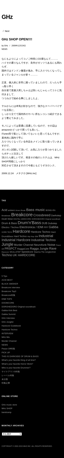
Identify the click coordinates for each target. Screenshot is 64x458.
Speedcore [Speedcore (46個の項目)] (27, 251)
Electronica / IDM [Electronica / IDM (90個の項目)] (31, 227)
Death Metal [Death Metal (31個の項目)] (7, 219)
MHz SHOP (7, 408)
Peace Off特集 (8, 348)
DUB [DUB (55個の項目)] (44, 223)
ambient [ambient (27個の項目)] (11, 210)
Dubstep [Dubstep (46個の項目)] (52, 223)
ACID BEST (7, 280)
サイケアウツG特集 (11, 371)
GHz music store (9, 405)
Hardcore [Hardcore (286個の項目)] (21, 231)
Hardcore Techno (9, 329)
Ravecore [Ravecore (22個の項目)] (5, 252)
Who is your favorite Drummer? (16, 368)
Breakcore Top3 (9, 291)
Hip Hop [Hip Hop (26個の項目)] (30, 236)
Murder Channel (9, 341)
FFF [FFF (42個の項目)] (46, 227)
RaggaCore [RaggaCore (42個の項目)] (23, 249)
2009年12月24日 (19, 46)
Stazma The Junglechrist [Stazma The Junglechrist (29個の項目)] (45, 252)
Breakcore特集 (8, 295)
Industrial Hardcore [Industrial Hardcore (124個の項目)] (16, 240)
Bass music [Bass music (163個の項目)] (35, 210)
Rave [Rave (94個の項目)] (52, 248)
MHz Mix (6, 337)
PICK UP (6, 352)
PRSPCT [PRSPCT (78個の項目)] (10, 248)
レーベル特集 (8, 375)
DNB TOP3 (7, 299)
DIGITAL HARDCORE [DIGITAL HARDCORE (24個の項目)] (22, 219)
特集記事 (6, 383)
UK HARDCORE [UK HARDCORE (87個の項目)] (24, 255)
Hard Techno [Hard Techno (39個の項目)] (20, 236)
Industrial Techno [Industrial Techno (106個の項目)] (43, 240)
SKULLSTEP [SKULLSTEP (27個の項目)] (15, 252)
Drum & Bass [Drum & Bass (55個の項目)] (9, 223)
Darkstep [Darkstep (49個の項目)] (56, 215)
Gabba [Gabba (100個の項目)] (53, 227)
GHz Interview (8, 318)
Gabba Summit (9, 314)
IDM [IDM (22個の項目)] (36, 236)
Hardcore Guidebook (11, 326)
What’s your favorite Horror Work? (17, 364)
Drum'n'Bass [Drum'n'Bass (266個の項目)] (29, 222)
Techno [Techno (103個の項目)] (7, 255)
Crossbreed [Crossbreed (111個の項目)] (41, 215)
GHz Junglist (7, 322)
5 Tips (4, 276)
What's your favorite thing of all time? (19, 360)
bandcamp (6, 412)
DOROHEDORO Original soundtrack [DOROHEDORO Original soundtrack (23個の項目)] (46, 219)
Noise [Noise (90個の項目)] (51, 244)
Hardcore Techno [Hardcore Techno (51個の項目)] (40, 232)
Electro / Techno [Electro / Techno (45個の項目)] (10, 227)
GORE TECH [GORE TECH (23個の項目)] (7, 232)
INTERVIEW (7, 333)
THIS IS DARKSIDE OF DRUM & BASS (20, 356)
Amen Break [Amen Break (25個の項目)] (20, 210)
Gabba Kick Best (9, 310)
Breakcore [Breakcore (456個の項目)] (22, 214)
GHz (7, 17)
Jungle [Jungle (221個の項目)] (7, 244)
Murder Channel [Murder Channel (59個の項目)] (23, 244)
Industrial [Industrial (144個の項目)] (46, 236)
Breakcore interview (11, 287)
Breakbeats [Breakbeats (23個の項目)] (6, 216)
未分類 (5, 379)
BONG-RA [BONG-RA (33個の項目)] (50, 210)
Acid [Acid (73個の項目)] (4, 210)
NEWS (4, 49)
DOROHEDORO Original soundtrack (19, 306)
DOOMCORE (8, 303)
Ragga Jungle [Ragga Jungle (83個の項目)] (39, 248)
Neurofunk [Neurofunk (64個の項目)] (40, 244)
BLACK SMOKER (10, 284)
